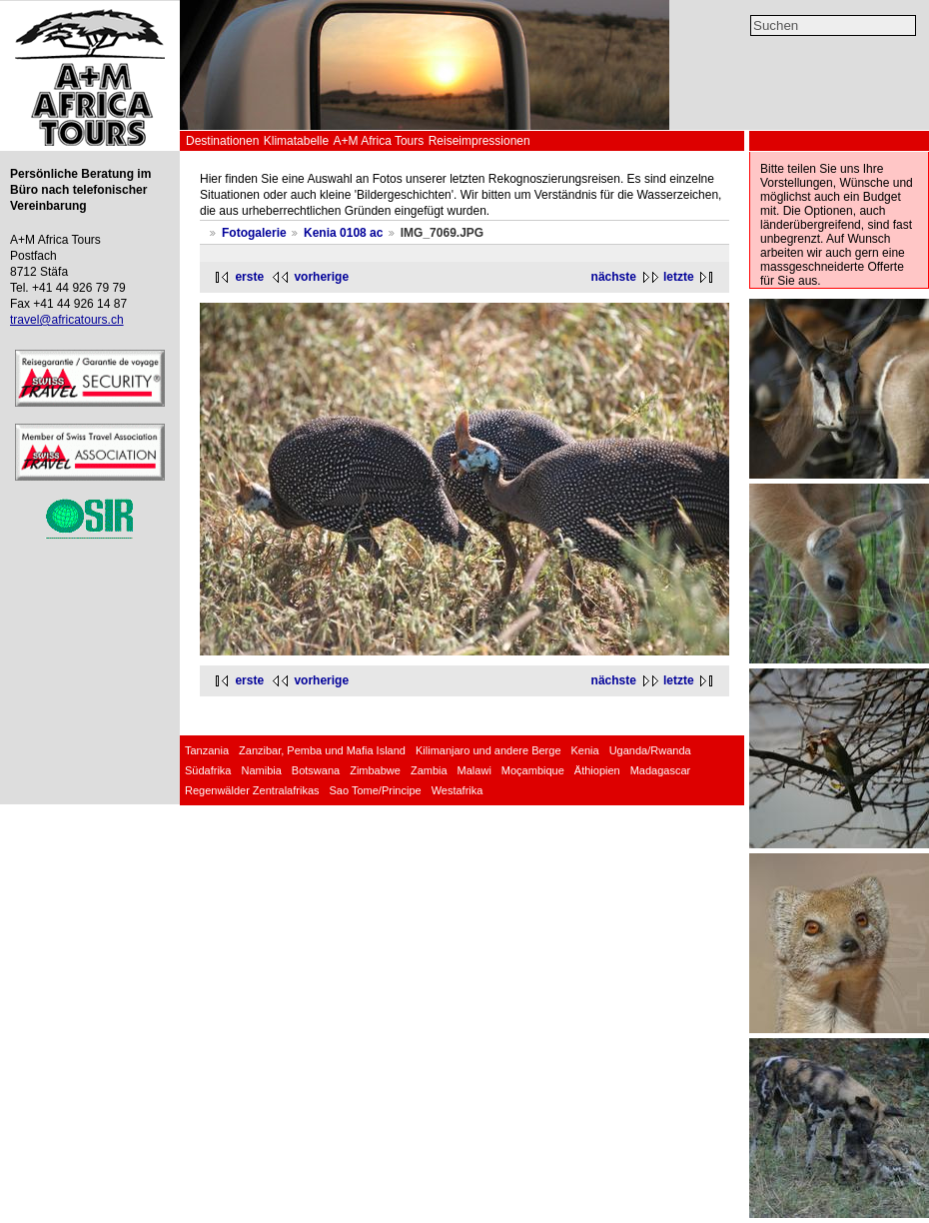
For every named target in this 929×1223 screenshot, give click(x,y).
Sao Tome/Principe (376, 790)
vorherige (321, 277)
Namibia (261, 770)
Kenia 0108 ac (343, 233)
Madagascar (660, 770)
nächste (613, 277)
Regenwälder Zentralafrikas (252, 790)
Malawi (474, 770)
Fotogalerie (254, 233)
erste (249, 277)
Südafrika (208, 770)
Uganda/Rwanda (650, 750)
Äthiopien (597, 770)
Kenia (585, 750)
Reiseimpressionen (479, 141)
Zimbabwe (375, 770)
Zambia (429, 770)
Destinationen (222, 141)
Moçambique (532, 770)
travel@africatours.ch (67, 320)
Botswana (316, 770)
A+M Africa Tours (378, 141)
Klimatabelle (296, 141)
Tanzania (207, 750)
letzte (678, 277)
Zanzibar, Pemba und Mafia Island (322, 750)
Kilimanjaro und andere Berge (488, 750)
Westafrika (457, 790)
